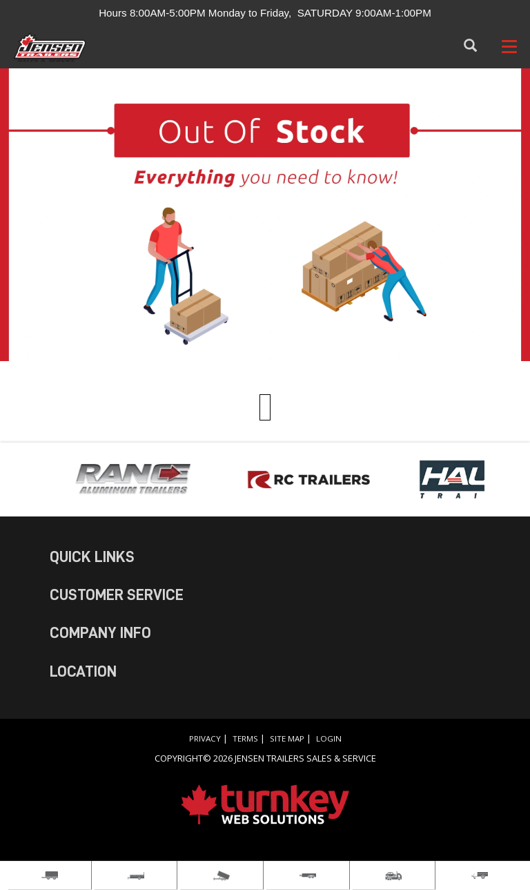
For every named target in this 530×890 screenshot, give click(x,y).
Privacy (205, 738)
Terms (245, 738)
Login (329, 738)
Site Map (287, 738)
